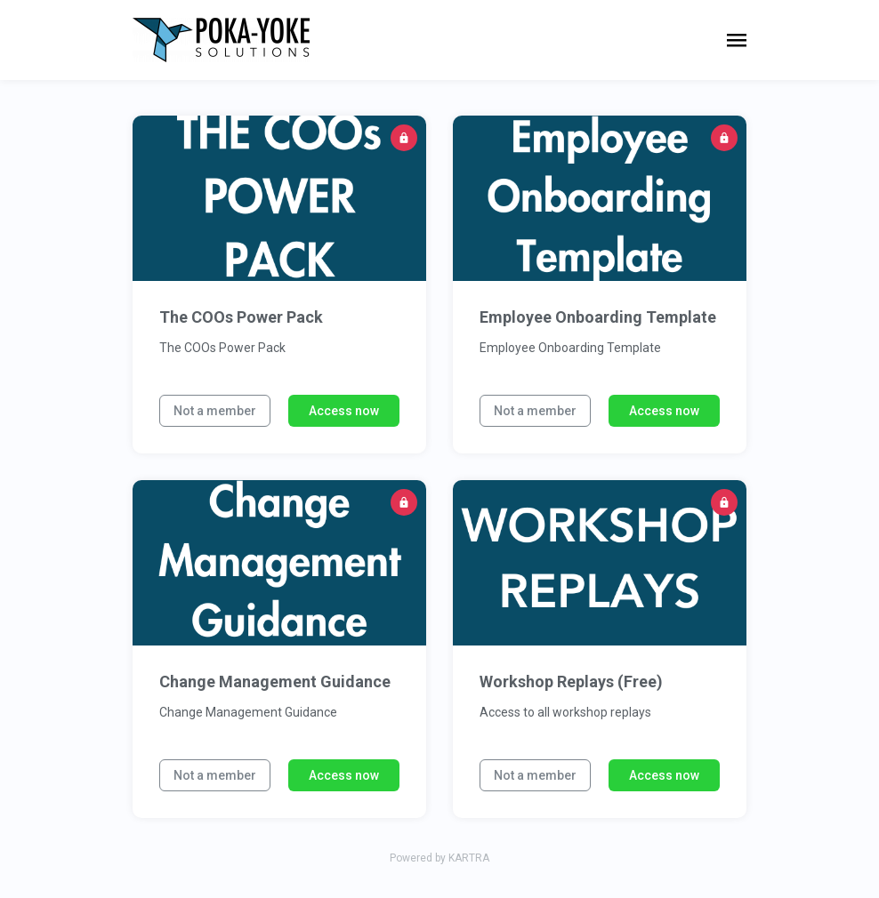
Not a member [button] (214, 411)
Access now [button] (344, 411)
